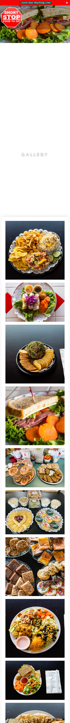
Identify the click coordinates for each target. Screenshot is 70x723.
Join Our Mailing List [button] (36, 2)
